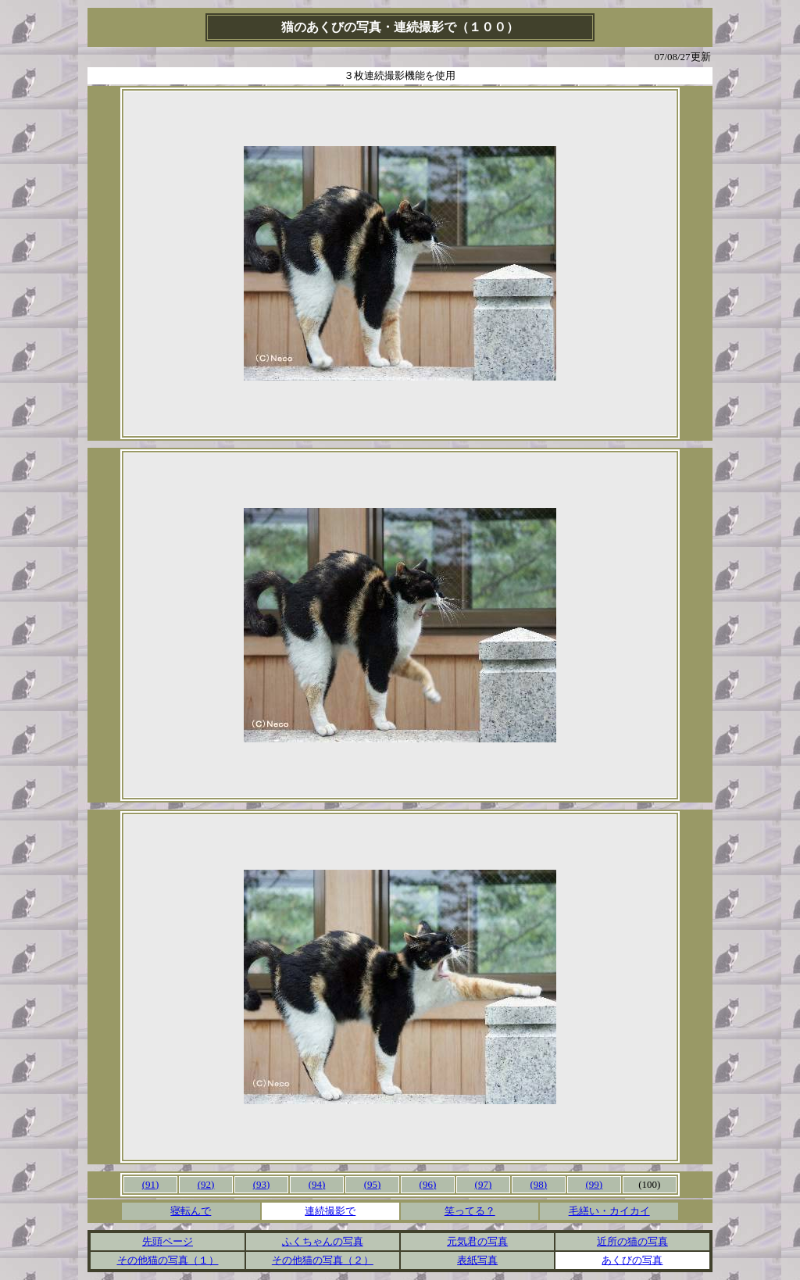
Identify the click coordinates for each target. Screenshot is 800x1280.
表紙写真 (477, 1260)
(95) (372, 1184)
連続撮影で (330, 1211)
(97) (483, 1184)
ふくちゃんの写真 (322, 1241)
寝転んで (190, 1211)
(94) (317, 1184)
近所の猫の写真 (632, 1241)
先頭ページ (167, 1241)
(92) (206, 1184)
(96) (428, 1184)
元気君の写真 (477, 1241)
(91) (150, 1184)
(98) (539, 1184)
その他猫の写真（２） (322, 1260)
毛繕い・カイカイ (609, 1211)
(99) (594, 1184)
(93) (261, 1184)
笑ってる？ (470, 1211)
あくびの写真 (632, 1260)
